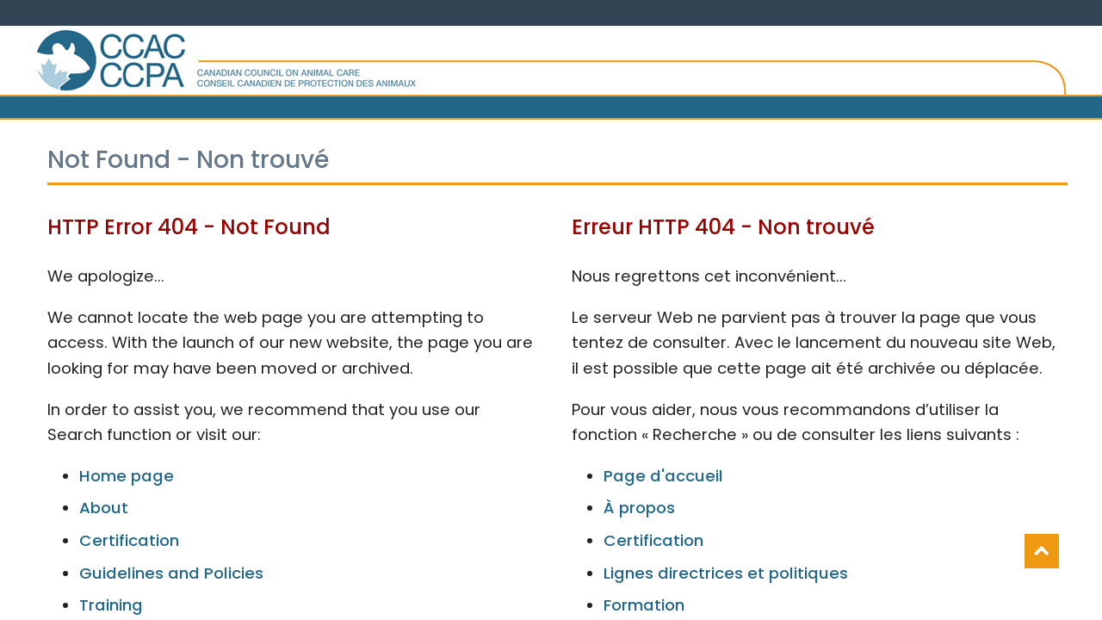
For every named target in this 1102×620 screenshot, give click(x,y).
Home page (126, 476)
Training (111, 605)
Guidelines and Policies (171, 573)
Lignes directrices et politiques (726, 573)
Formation (644, 605)
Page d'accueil (663, 476)
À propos (639, 507)
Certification (129, 540)
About (103, 507)
